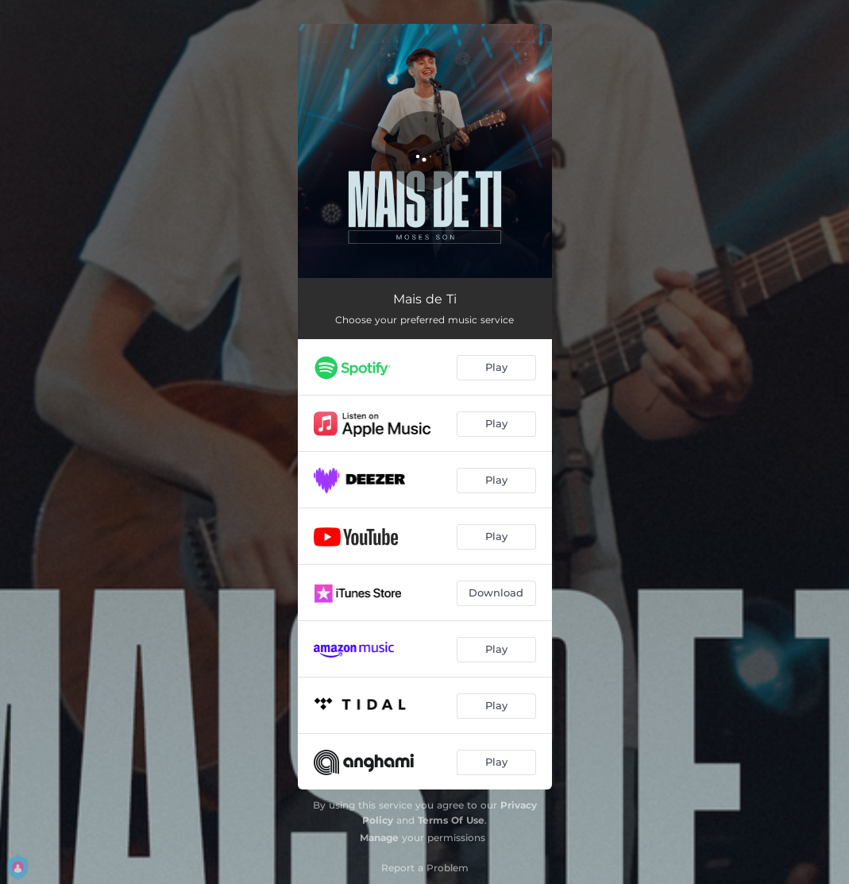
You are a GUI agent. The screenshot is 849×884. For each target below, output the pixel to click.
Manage (379, 837)
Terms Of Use (451, 820)
